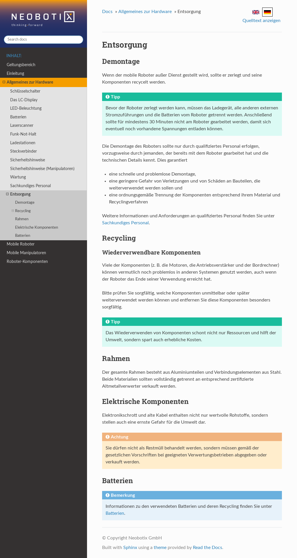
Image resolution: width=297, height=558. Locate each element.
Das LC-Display (23, 100)
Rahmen (21, 219)
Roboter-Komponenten (27, 261)
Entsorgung (18, 194)
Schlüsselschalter (25, 91)
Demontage (25, 203)
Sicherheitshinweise (27, 160)
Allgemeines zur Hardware (28, 82)
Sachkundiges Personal (30, 186)
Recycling (21, 211)
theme (160, 547)
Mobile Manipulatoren (26, 253)
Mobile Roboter (21, 244)
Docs (107, 11)
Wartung (18, 177)
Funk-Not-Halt (23, 134)
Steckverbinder (23, 151)
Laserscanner (21, 125)
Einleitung (15, 73)
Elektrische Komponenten (36, 228)
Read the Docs (207, 547)
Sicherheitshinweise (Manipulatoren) (42, 169)
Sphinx (130, 547)
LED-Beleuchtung (25, 108)
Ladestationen (22, 143)
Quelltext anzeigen (261, 20)
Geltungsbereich (21, 65)
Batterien (18, 117)
